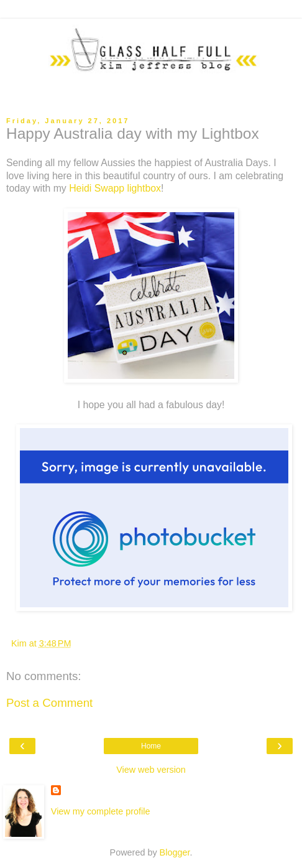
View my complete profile (100, 811)
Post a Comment (49, 702)
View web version (151, 770)
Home (151, 746)
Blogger (175, 852)
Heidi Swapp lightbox (115, 188)
